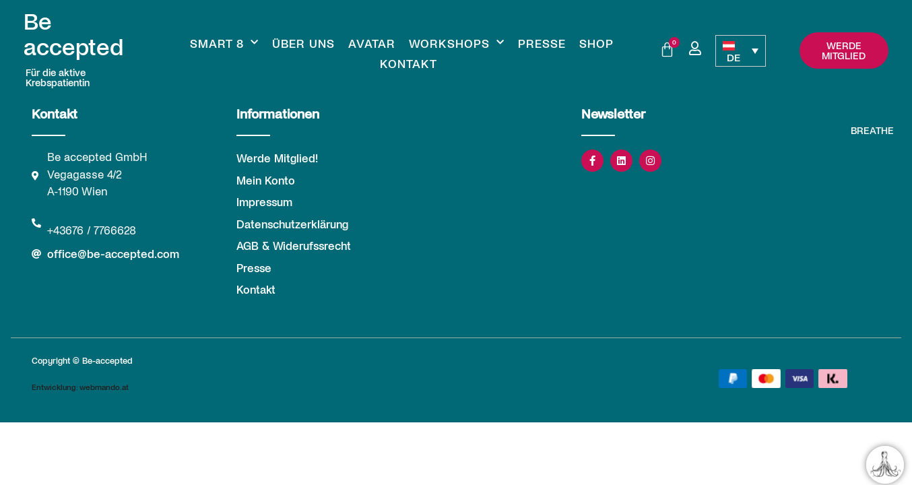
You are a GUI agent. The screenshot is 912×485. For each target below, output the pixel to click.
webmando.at (104, 386)
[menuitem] (740, 51)
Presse (542, 43)
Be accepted (73, 33)
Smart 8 (224, 43)
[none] (740, 51)
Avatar (371, 43)
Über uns (303, 43)
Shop (596, 43)
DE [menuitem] (733, 57)
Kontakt (408, 63)
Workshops (456, 43)
